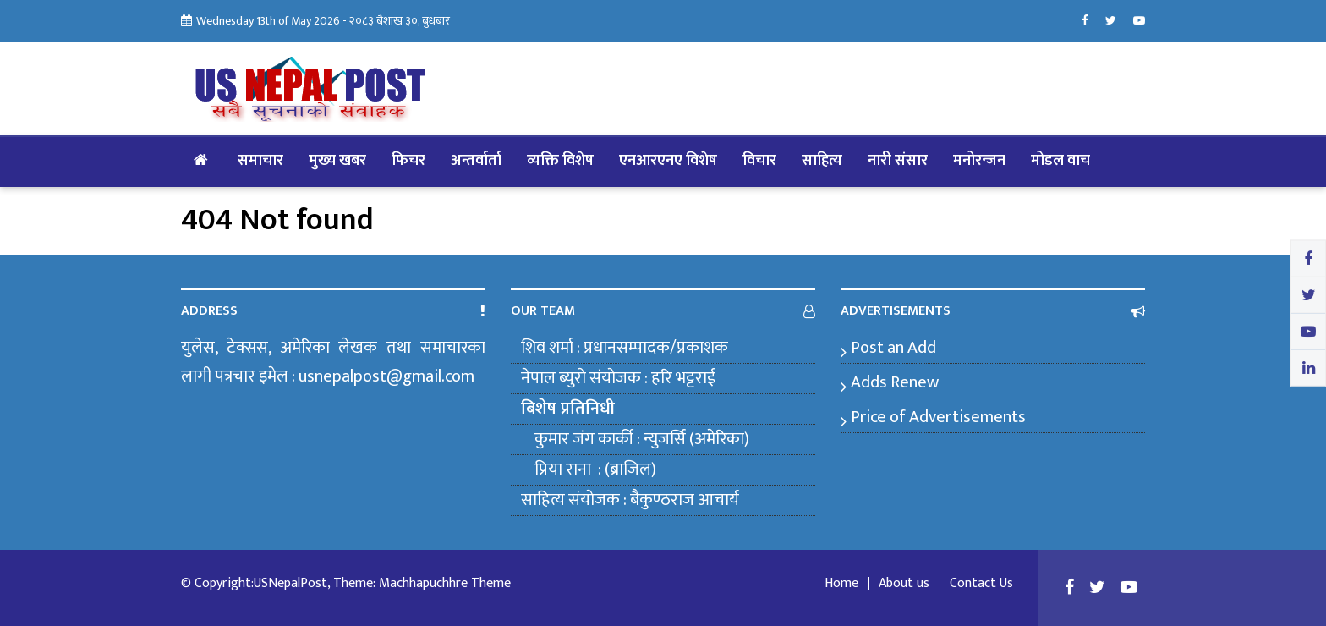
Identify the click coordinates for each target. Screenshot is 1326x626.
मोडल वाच (1060, 160)
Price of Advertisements (938, 417)
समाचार (260, 160)
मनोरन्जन (979, 160)
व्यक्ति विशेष (560, 160)
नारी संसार (898, 160)
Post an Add (893, 347)
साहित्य (822, 160)
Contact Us (981, 583)
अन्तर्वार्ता (476, 160)
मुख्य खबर (337, 160)
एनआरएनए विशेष (668, 160)
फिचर (408, 160)
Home (841, 583)
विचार (759, 160)
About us (904, 583)
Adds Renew (895, 382)
